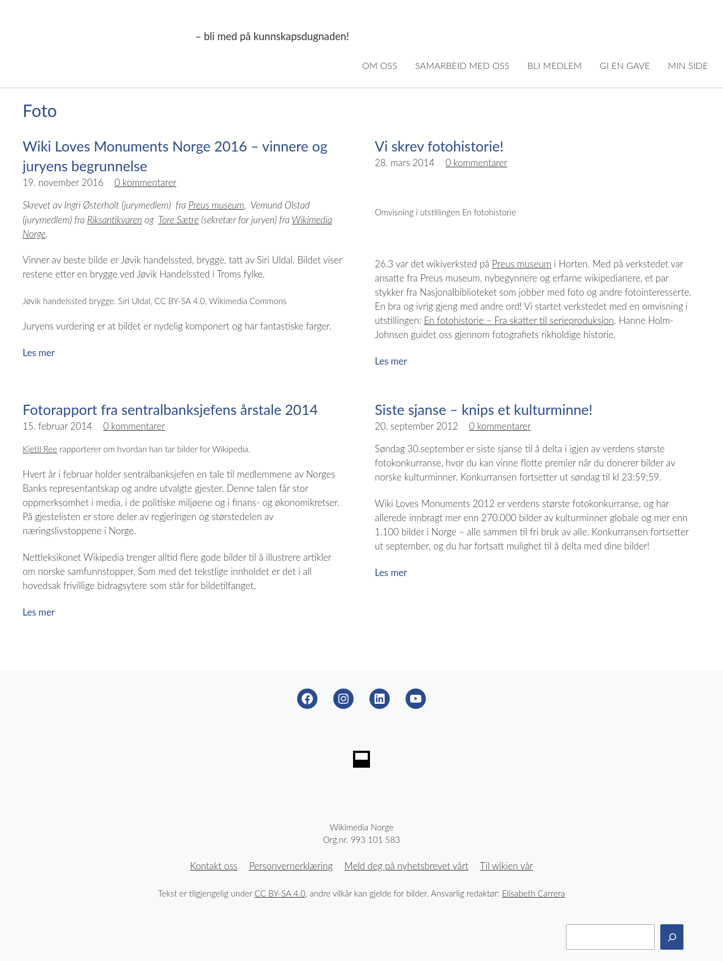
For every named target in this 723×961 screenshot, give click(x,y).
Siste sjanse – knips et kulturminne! (484, 409)
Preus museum (217, 205)
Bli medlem (555, 65)
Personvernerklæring (291, 866)
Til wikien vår (506, 866)
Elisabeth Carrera (533, 893)
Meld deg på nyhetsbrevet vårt (407, 866)
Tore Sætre (178, 220)
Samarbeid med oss (462, 65)
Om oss (380, 65)
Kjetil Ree (40, 449)
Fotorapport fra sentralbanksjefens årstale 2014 (170, 409)
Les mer (39, 352)
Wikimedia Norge (103, 37)
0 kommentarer (146, 182)
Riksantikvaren (114, 220)
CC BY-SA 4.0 (280, 893)
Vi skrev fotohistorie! (439, 145)
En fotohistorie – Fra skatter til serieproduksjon (518, 320)
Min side (688, 65)
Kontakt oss (214, 866)
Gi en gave (625, 65)
